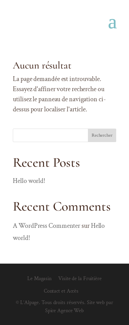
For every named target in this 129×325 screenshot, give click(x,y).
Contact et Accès (61, 291)
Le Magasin (39, 278)
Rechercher (102, 135)
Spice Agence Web (64, 310)
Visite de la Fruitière (80, 278)
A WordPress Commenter (46, 225)
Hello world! (29, 181)
